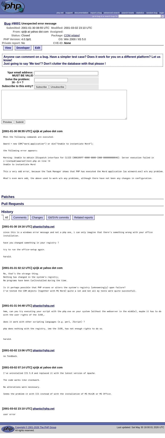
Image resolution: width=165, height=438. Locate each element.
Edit (37, 47)
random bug (151, 13)
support (69, 13)
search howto (128, 13)
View (8, 47)
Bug (7, 23)
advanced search (111, 13)
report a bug (96, 13)
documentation (81, 13)
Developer (23, 47)
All (6, 217)
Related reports (83, 217)
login (162, 13)
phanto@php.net (43, 226)
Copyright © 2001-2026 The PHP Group (35, 427)
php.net (60, 13)
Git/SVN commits (58, 217)
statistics (140, 13)
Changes (37, 217)
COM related (72, 35)
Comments (20, 217)
